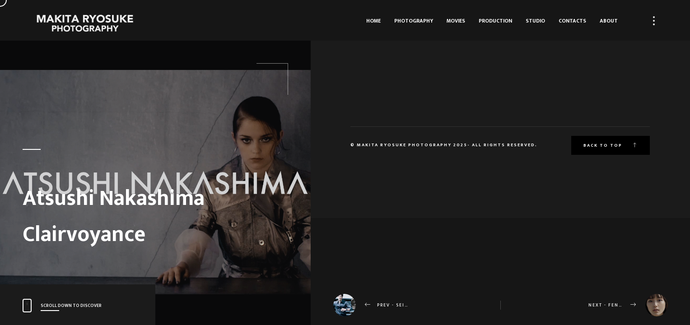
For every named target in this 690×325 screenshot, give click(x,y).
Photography (413, 20)
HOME (373, 20)
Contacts (572, 20)
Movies (456, 20)
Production (495, 20)
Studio (535, 20)
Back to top (610, 145)
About (609, 20)
